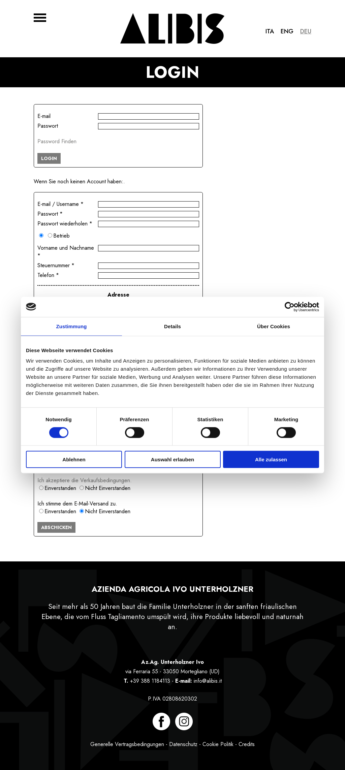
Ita (269, 31)
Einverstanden (60, 488)
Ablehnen (73, 459)
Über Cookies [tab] (273, 326)
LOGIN (49, 158)
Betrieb (61, 236)
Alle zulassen (271, 459)
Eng (287, 31)
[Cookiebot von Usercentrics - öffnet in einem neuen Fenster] (289, 307)
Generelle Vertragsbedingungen (127, 744)
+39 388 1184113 (150, 681)
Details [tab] (172, 326)
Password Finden (56, 141)
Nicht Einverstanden (107, 488)
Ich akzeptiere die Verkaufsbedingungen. (84, 480)
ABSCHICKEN (56, 527)
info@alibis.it (208, 681)
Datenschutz (183, 744)
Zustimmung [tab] (71, 326)
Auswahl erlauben (172, 459)
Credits (247, 744)
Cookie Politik (217, 744)
